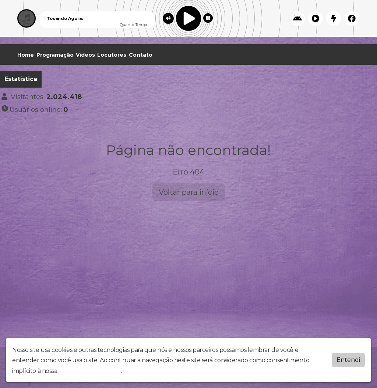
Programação (55, 55)
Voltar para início (189, 192)
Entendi (348, 359)
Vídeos (85, 55)
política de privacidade (90, 370)
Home (25, 55)
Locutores (111, 55)
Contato (140, 55)
